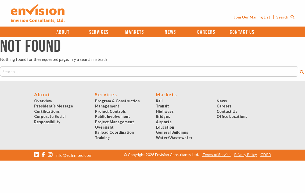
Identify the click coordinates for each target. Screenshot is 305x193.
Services (99, 32)
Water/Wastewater (174, 137)
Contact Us (242, 32)
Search (285, 17)
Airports (163, 122)
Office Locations (232, 116)
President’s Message (53, 106)
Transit (162, 106)
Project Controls (110, 111)
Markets (134, 32)
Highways (165, 111)
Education (165, 127)
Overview (43, 101)
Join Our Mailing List (252, 17)
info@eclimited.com (73, 155)
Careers (206, 32)
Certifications (47, 111)
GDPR (265, 154)
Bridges (163, 116)
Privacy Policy (245, 154)
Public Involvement (112, 116)
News (170, 32)
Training (102, 137)
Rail (159, 101)
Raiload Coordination (114, 132)
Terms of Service (216, 154)
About (63, 32)
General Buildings (172, 132)
